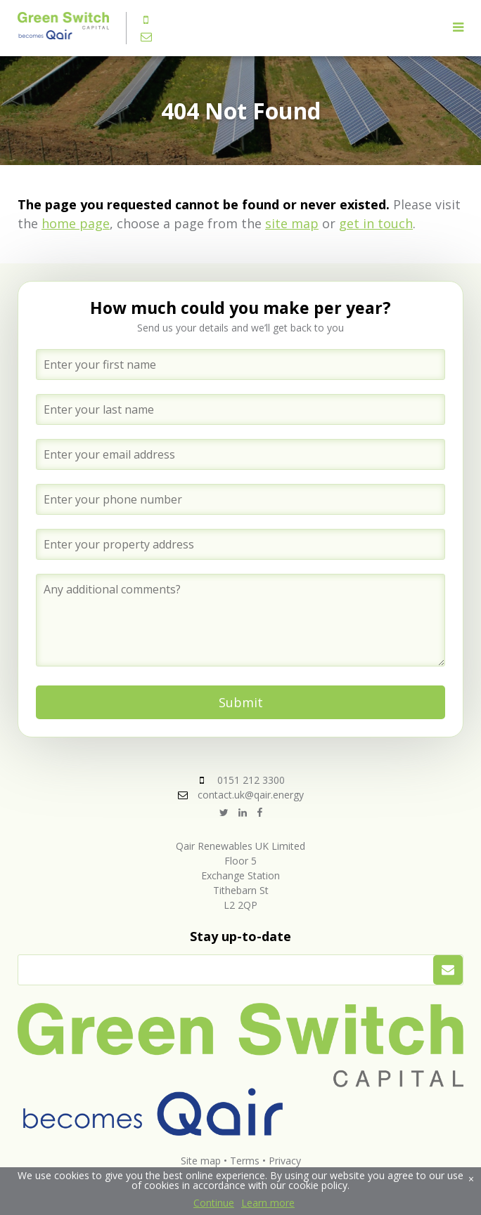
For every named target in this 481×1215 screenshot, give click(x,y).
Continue (213, 1202)
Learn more (268, 1202)
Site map (201, 1160)
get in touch (376, 223)
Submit (241, 702)
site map (292, 223)
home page (75, 223)
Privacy (285, 1160)
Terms (244, 1160)
